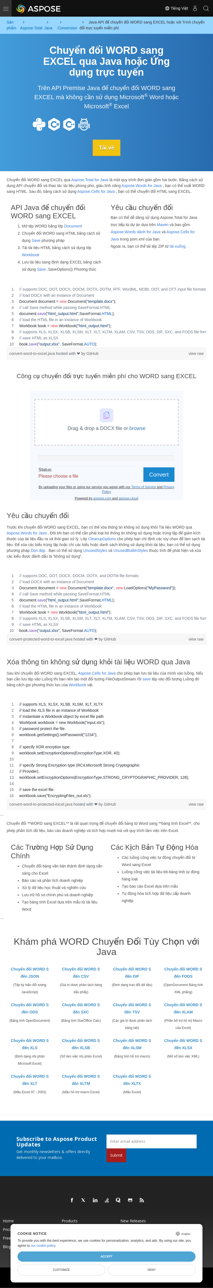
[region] (106, 316)
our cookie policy (43, 1246)
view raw (196, 353)
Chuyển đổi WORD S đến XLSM (132, 1044)
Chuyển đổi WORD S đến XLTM (81, 1079)
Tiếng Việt (176, 8)
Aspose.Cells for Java (96, 191)
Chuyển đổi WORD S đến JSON (30, 972)
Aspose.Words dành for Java (136, 232)
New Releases (133, 1220)
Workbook (30, 255)
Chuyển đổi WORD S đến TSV (132, 1008)
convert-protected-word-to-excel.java (41, 639)
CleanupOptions (102, 538)
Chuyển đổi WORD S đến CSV (81, 972)
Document (73, 226)
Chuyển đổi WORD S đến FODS (183, 972)
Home (8, 1220)
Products (70, 1220)
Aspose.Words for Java (141, 185)
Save (36, 240)
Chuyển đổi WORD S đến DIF (132, 972)
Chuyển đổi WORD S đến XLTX (132, 1079)
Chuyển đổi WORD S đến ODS (30, 1008)
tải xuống (178, 246)
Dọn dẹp (38, 550)
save (147, 679)
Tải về (106, 148)
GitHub (92, 353)
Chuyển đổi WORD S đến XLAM (183, 1008)
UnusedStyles (95, 550)
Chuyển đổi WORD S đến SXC (81, 1008)
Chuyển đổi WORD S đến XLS (30, 1044)
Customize (61, 1269)
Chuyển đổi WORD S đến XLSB (81, 1044)
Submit (116, 1155)
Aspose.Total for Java (89, 179)
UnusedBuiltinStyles (130, 550)
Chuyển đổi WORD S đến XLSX (183, 1044)
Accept (106, 1256)
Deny (152, 1269)
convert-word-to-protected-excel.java (41, 804)
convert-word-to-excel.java (32, 353)
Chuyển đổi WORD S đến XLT (30, 1079)
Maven (163, 224)
